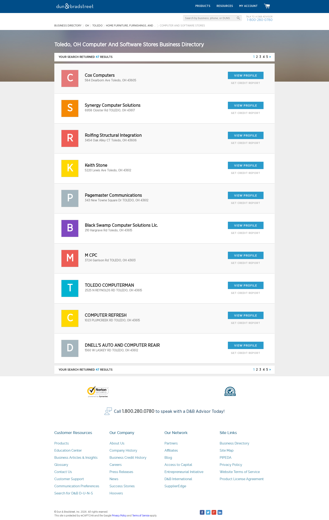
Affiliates (171, 450)
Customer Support (69, 479)
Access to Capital (178, 465)
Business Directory (234, 443)
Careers (116, 465)
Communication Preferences (76, 486)
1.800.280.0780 (138, 411)
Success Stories (122, 486)
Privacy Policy (231, 465)
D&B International (178, 479)
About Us (117, 443)
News (114, 479)
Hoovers (116, 493)
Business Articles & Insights (76, 458)
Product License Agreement (242, 479)
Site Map (227, 450)
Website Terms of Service (240, 472)
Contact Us (63, 472)
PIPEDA (225, 458)
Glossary (61, 465)
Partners (171, 443)
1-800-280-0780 (260, 20)
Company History (123, 450)
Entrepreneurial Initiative (183, 472)
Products (61, 443)
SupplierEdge (175, 486)
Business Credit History (128, 458)
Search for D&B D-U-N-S (73, 493)
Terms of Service (140, 515)
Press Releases (121, 472)
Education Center (68, 450)
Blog (168, 458)
